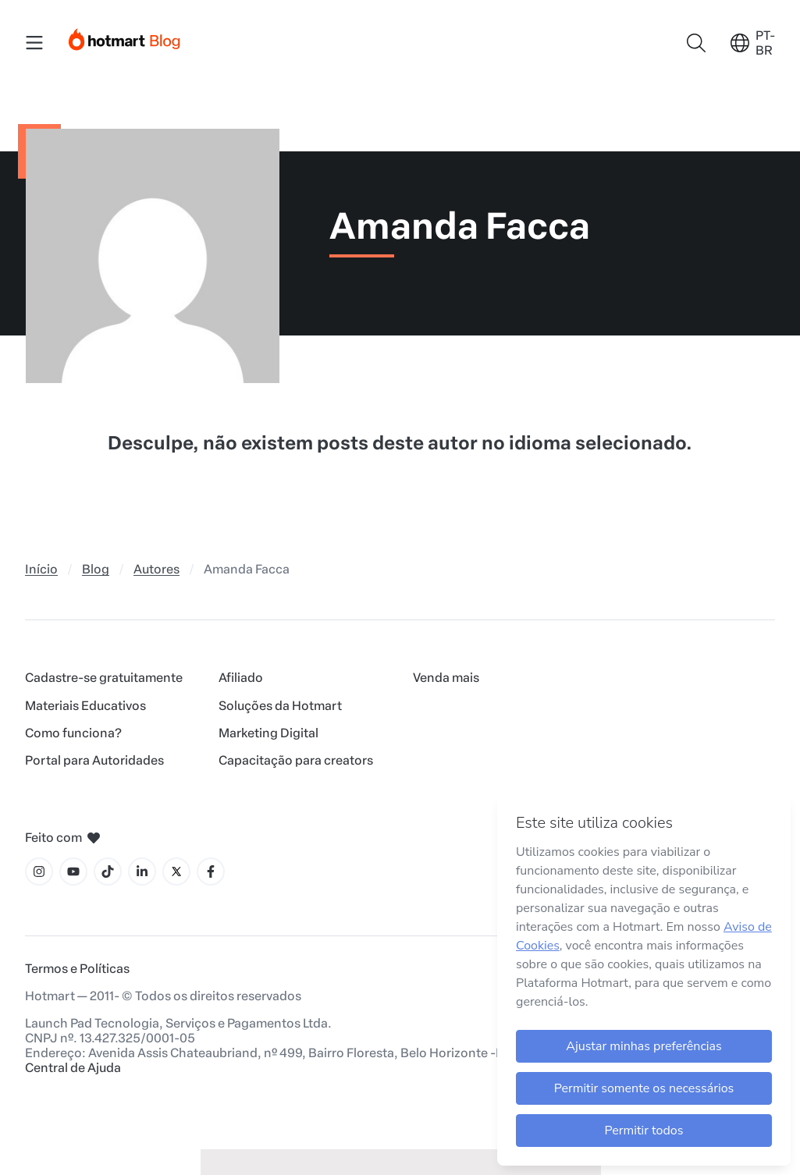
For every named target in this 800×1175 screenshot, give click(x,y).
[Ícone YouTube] (73, 871)
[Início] (125, 36)
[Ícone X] (176, 871)
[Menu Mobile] (34, 43)
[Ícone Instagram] (39, 871)
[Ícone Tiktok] (108, 871)
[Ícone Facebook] (211, 871)
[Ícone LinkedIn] (142, 871)
